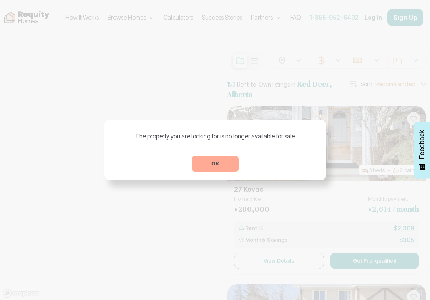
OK (215, 163)
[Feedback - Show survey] (422, 150)
